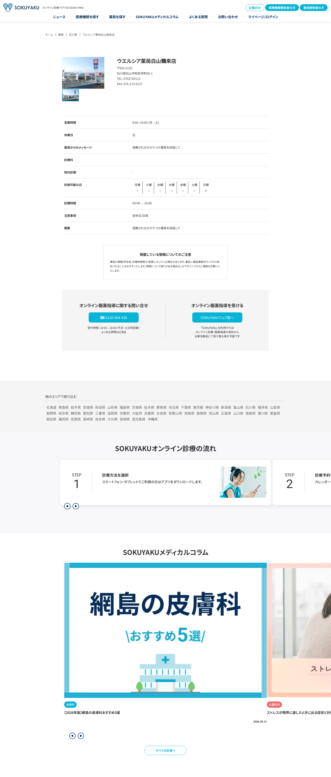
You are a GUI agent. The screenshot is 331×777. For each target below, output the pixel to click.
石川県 (73, 35)
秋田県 (100, 407)
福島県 (125, 407)
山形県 (112, 407)
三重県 (100, 413)
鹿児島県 (138, 419)
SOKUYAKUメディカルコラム (157, 16)
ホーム (49, 35)
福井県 (263, 407)
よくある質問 (198, 16)
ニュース (59, 16)
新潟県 (226, 407)
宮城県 (88, 407)
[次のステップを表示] (76, 506)
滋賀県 (112, 413)
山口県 (238, 413)
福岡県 (63, 419)
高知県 (51, 419)
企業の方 (255, 7)
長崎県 (88, 419)
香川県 (263, 413)
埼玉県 (174, 407)
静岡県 (76, 413)
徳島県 (251, 413)
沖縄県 (153, 419)
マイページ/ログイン (263, 16)
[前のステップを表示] (67, 506)
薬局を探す (117, 16)
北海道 (51, 407)
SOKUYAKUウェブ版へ (217, 317)
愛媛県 (275, 413)
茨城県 (137, 407)
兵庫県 (149, 413)
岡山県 (214, 413)
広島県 (226, 413)
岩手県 (76, 407)
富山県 (238, 407)
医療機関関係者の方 (282, 7)
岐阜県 (63, 413)
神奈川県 (212, 407)
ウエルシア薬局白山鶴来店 (99, 35)
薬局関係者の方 (313, 7)
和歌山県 (175, 413)
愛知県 (88, 413)
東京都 (198, 407)
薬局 (61, 35)
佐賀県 (76, 419)
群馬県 (161, 407)
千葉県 (186, 407)
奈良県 (161, 413)
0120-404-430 (116, 317)
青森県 (63, 407)
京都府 (125, 413)
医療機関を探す (87, 16)
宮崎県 (125, 419)
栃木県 (149, 407)
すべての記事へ (165, 750)
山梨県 (275, 407)
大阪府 (137, 413)
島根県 (202, 413)
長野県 (51, 413)
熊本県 (100, 419)
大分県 (112, 419)
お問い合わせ (228, 16)
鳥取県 (189, 413)
